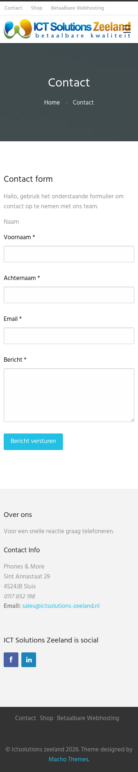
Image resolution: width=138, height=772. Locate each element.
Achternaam (22, 278)
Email (13, 319)
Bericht (15, 360)
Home (52, 103)
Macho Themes (68, 760)
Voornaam (19, 237)
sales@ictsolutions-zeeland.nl (60, 606)
